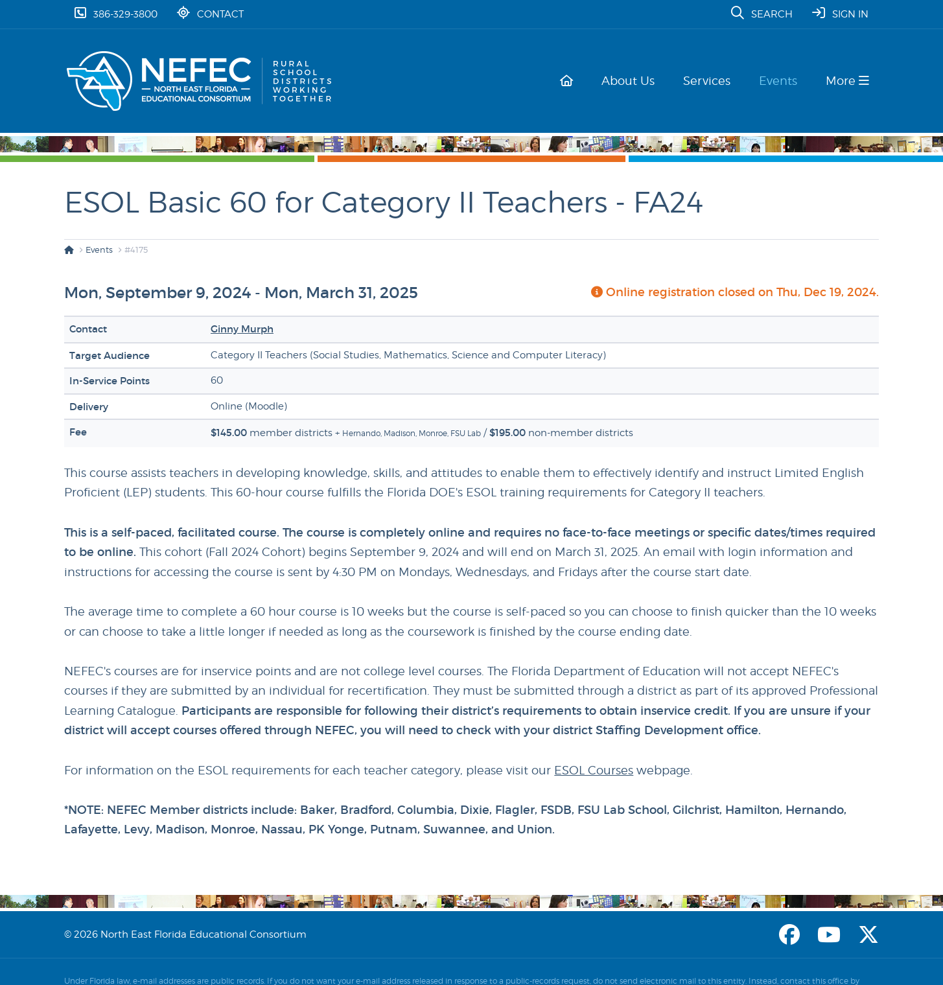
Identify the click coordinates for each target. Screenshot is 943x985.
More (847, 80)
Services (712, 80)
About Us (635, 80)
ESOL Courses (593, 770)
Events (781, 80)
